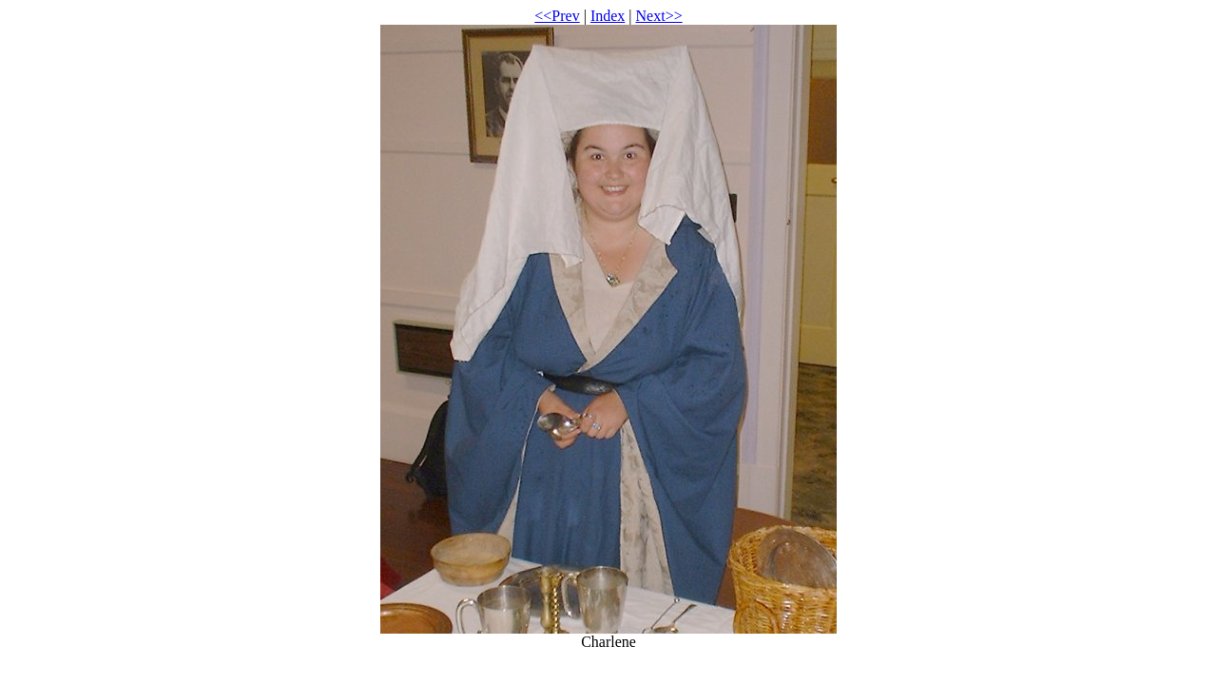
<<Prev (556, 16)
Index (607, 16)
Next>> (659, 16)
